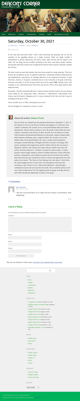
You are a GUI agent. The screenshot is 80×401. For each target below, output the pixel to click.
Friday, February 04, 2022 (35, 317)
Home (3, 34)
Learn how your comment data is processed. (47, 262)
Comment (11, 215)
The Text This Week (33, 377)
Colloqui (41, 34)
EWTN (30, 360)
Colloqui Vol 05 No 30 (34, 309)
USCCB (30, 363)
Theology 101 (32, 293)
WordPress (37, 397)
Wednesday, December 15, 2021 (36, 327)
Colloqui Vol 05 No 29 (34, 311)
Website (10, 248)
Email (10, 241)
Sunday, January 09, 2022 (35, 322)
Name (10, 234)
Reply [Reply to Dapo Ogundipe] (69, 199)
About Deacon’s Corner (61, 34)
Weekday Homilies (33, 374)
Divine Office (31, 341)
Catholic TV (31, 358)
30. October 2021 (13, 45)
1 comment (22, 45)
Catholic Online (32, 355)
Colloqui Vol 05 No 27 (34, 319)
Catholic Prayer (32, 338)
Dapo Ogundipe (21, 187)
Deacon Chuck (37, 118)
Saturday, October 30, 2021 (31, 41)
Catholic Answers (33, 352)
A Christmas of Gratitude (35, 302)
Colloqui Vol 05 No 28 (34, 314)
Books (49, 34)
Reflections (11, 34)
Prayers (30, 343)
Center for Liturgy (33, 372)
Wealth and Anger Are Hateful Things (38, 304)
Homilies (21, 34)
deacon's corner (21, 3)
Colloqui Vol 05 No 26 (34, 325)
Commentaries (31, 34)
